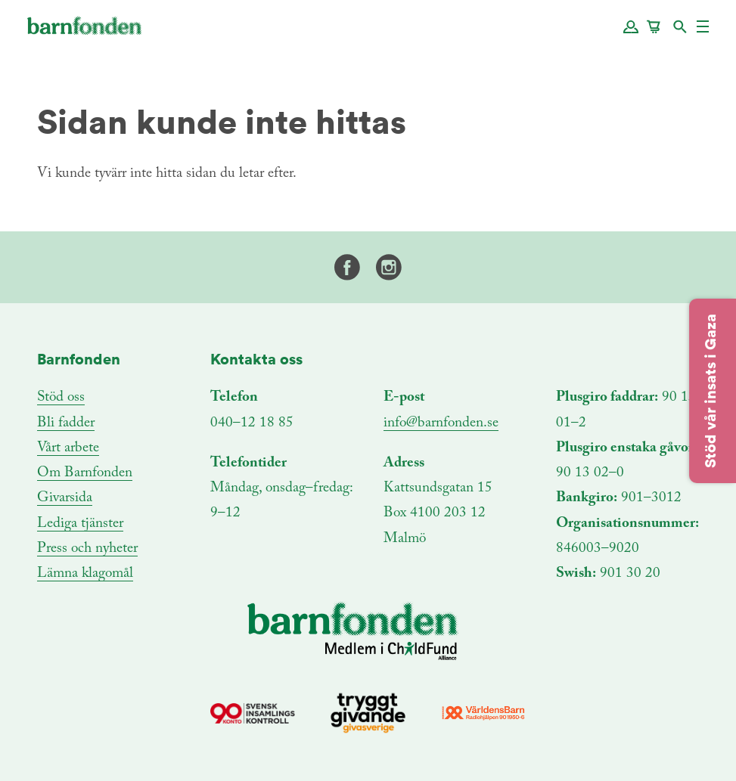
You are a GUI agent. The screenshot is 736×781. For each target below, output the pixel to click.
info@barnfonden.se (441, 423)
